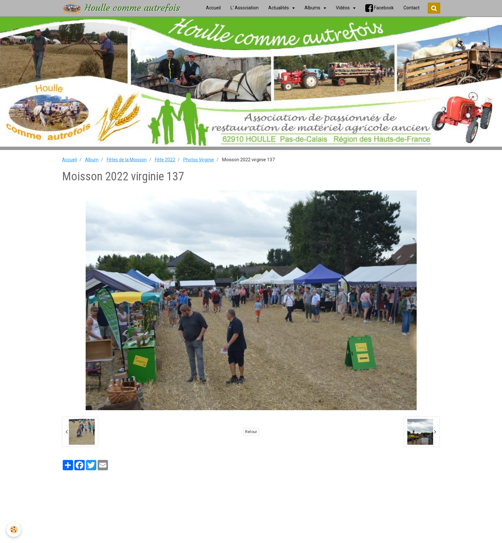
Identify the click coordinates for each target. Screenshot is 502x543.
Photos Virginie (198, 159)
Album (92, 159)
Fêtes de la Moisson (127, 159)
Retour (251, 432)
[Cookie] (13, 529)
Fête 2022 (165, 159)
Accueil (69, 159)
